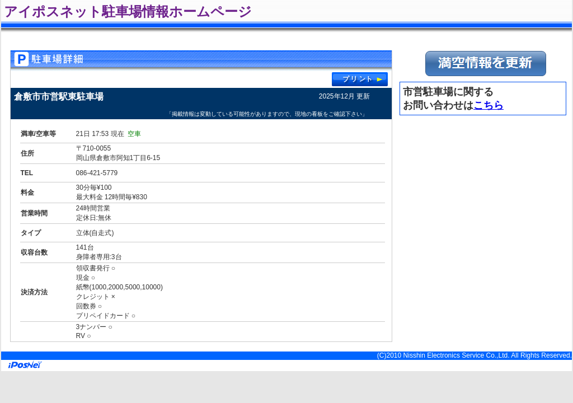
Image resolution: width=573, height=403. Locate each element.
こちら (488, 105)
